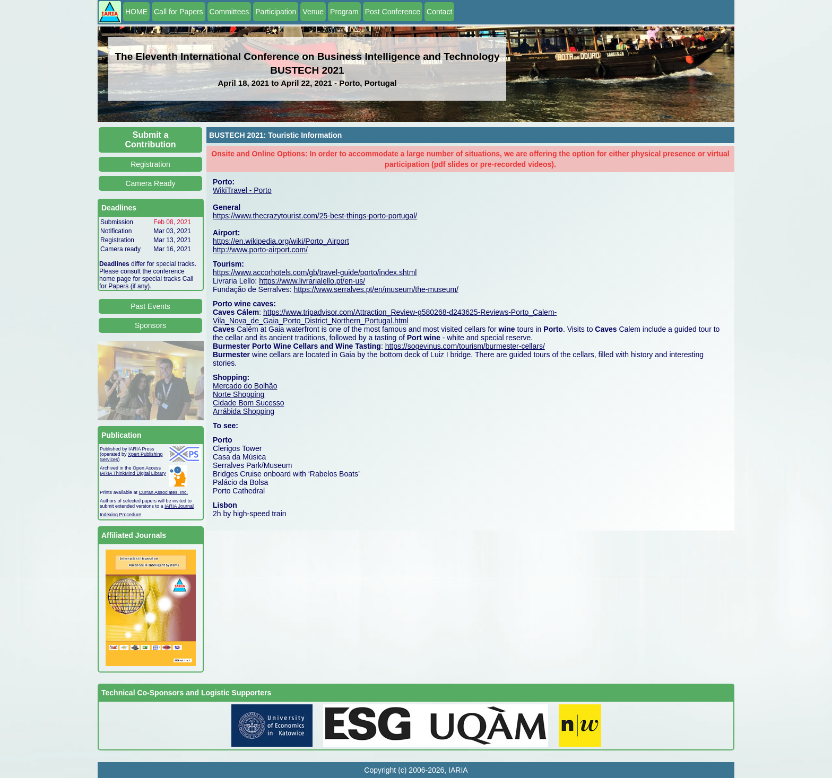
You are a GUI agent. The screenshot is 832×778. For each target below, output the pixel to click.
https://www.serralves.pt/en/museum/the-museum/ (376, 289)
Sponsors (150, 325)
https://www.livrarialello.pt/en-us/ (312, 281)
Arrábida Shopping (243, 411)
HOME (136, 11)
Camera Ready (150, 183)
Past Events (150, 306)
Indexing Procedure (120, 514)
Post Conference (392, 11)
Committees (229, 11)
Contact (439, 11)
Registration (150, 164)
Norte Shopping (238, 394)
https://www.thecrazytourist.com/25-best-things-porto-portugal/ (315, 215)
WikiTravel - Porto (242, 190)
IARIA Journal (179, 506)
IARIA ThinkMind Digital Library (133, 473)
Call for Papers (178, 11)
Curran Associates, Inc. (163, 492)
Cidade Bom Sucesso (248, 403)
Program (344, 11)
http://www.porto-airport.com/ (260, 249)
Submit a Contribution (150, 139)
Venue (313, 11)
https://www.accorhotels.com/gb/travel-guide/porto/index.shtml (315, 272)
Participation (275, 11)
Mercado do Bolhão (245, 386)
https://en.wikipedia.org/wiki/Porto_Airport (281, 241)
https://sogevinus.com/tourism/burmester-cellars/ (465, 346)
